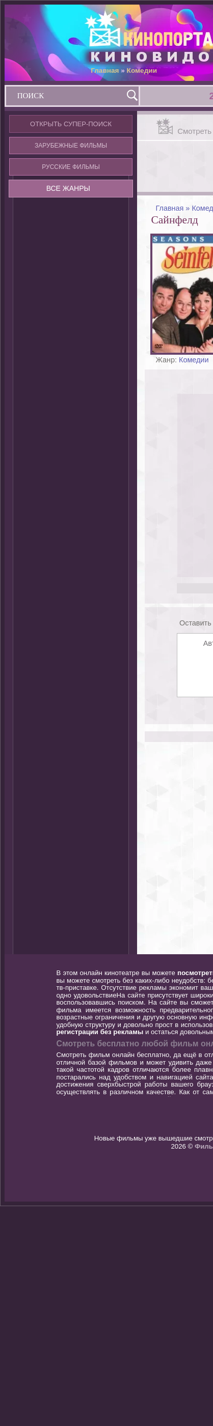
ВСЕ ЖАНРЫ (68, 188)
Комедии (142, 70)
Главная (105, 70)
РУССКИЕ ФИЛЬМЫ (71, 166)
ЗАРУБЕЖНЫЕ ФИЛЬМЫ (71, 145)
